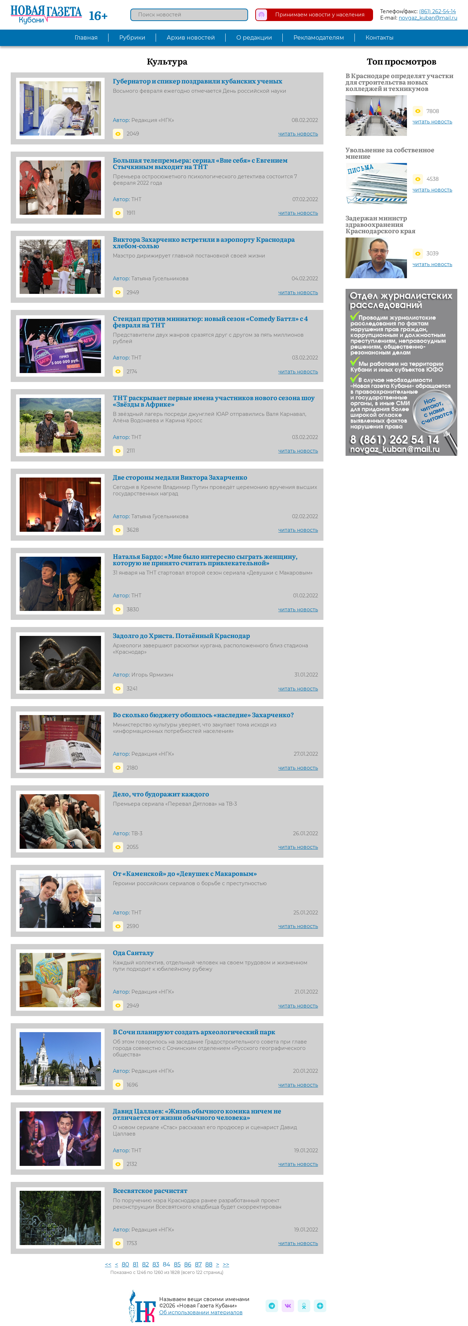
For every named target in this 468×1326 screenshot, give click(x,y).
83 (155, 1264)
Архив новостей (191, 37)
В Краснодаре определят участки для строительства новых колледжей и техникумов (399, 82)
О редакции (254, 37)
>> (226, 1264)
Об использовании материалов (201, 1312)
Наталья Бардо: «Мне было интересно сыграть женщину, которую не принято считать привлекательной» (205, 559)
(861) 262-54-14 (437, 11)
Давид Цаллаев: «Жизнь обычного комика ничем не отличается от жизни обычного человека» (197, 1114)
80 (125, 1264)
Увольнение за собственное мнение (390, 153)
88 (208, 1264)
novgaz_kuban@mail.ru (428, 18)
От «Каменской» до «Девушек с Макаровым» (185, 873)
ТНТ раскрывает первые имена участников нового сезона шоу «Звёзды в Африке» (214, 400)
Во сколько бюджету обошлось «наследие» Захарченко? (203, 715)
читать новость (298, 134)
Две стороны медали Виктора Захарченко (180, 477)
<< (108, 1264)
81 (136, 1264)
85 (177, 1264)
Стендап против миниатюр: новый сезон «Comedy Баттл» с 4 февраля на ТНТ (210, 321)
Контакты (380, 37)
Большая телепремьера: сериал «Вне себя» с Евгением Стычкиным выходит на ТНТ (200, 163)
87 (198, 1264)
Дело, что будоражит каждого (161, 794)
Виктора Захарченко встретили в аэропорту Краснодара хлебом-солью (204, 242)
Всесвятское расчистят (150, 1190)
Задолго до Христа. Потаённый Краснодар (181, 635)
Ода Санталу (133, 952)
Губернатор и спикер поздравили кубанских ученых (197, 81)
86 (187, 1264)
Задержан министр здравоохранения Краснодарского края (381, 224)
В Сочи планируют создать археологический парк (194, 1032)
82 (145, 1264)
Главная (86, 37)
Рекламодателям (318, 37)
